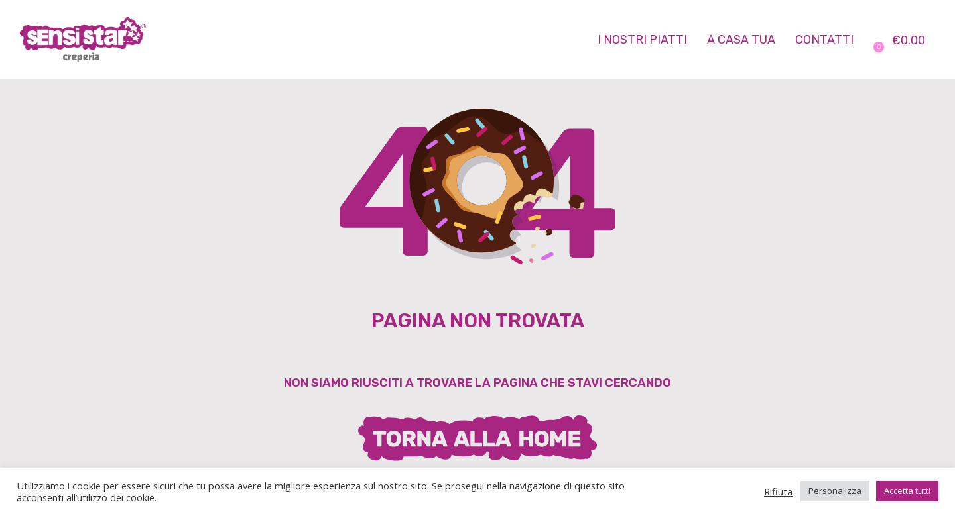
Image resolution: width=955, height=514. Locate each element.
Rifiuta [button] (778, 491)
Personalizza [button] (834, 491)
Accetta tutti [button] (907, 491)
